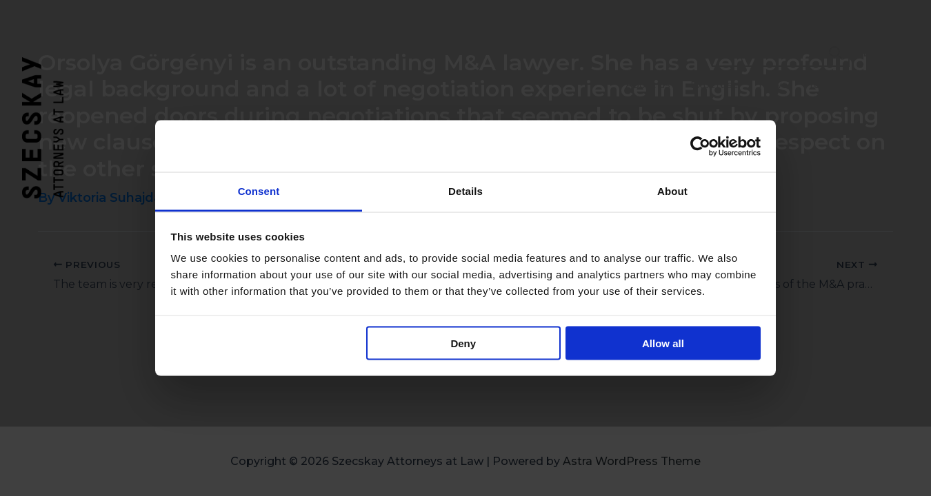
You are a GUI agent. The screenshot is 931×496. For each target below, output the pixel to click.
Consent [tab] (259, 191)
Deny (463, 343)
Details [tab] (465, 191)
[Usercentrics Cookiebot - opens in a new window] (700, 146)
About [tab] (672, 191)
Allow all (663, 343)
